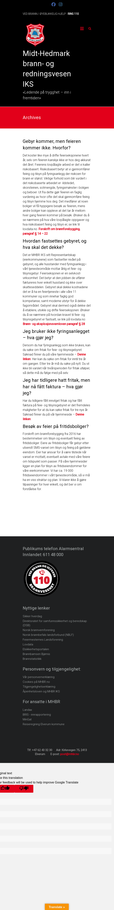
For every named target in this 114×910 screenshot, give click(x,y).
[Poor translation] (23, 789)
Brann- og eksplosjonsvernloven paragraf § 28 (54, 324)
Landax (27, 710)
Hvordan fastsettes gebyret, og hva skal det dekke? (54, 244)
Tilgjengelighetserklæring (39, 686)
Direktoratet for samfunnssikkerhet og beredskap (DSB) (55, 623)
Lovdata (28, 644)
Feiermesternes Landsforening (43, 639)
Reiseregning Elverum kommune (44, 724)
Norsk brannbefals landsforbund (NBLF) (48, 635)
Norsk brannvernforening (39, 630)
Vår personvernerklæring (38, 677)
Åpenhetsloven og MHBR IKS (41, 691)
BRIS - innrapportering (37, 714)
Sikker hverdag (32, 616)
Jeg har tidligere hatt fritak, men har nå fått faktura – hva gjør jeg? (56, 387)
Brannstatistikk (32, 659)
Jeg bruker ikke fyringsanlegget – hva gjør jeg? (56, 335)
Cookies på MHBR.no (36, 682)
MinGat (27, 719)
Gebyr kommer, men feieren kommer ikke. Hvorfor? (52, 145)
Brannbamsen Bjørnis (36, 654)
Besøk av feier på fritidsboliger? (56, 426)
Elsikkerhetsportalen (36, 649)
